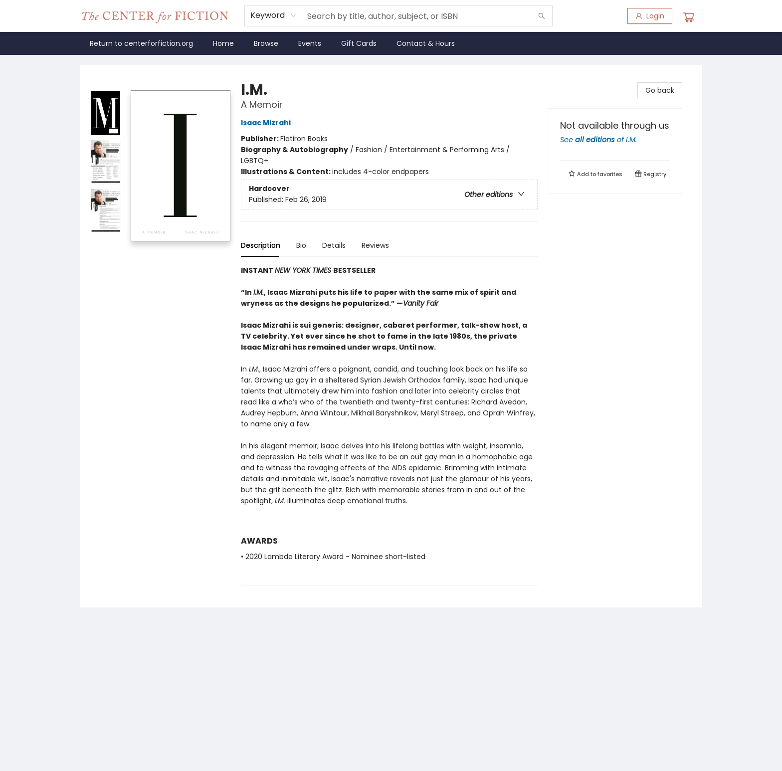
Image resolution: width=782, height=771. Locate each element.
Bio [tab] (301, 245)
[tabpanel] (389, 425)
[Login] (649, 16)
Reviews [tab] (375, 245)
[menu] (391, 43)
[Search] (542, 16)
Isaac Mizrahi (267, 123)
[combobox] (273, 15)
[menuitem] (141, 43)
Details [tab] (334, 245)
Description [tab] (260, 245)
